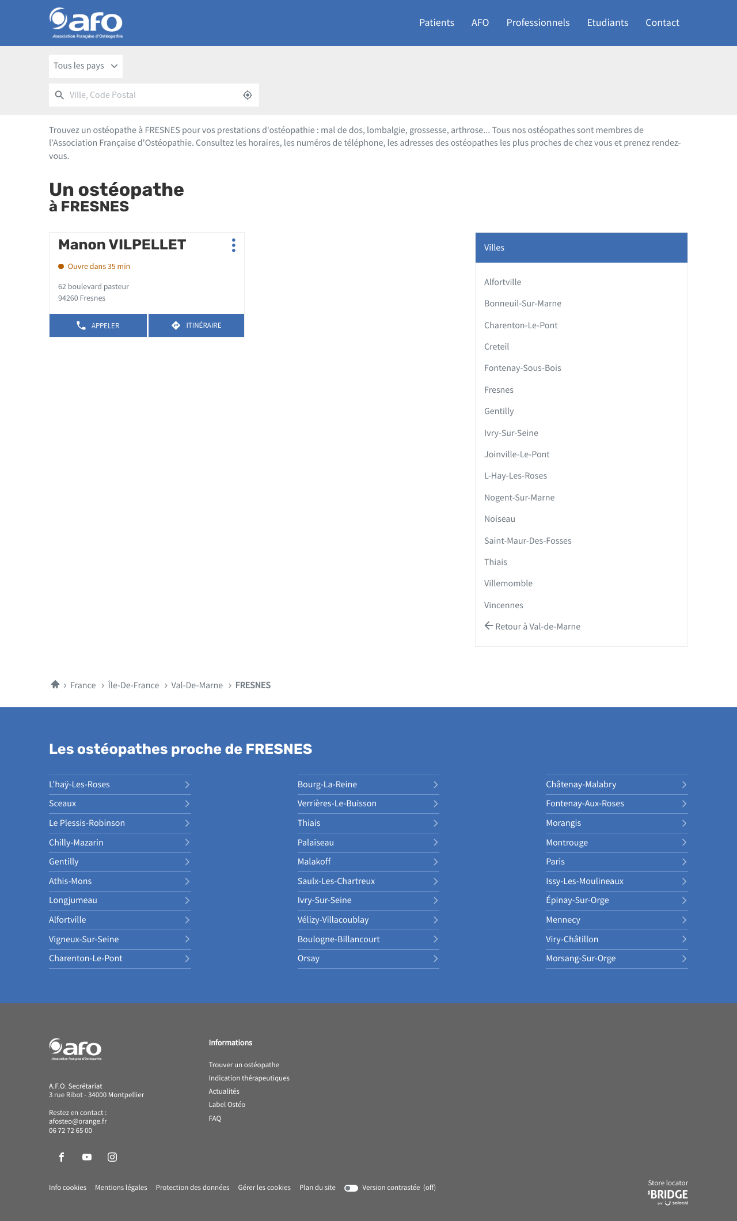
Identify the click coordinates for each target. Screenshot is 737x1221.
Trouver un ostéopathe (244, 1065)
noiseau (499, 519)
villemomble (508, 583)
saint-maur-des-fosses (528, 541)
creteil (496, 346)
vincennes (503, 605)
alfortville (502, 282)
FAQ (215, 1119)
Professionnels (538, 22)
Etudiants (608, 22)
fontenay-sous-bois (522, 368)
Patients (436, 22)
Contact (662, 22)
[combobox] (86, 66)
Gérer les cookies (264, 1188)
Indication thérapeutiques (249, 1079)
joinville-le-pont (517, 454)
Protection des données (193, 1188)
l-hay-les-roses (515, 475)
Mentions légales (121, 1188)
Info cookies (67, 1188)
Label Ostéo (227, 1105)
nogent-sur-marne (519, 497)
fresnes (499, 390)
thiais (495, 562)
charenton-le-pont (521, 325)
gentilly (499, 411)
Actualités (224, 1092)
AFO (480, 22)
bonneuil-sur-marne (522, 303)
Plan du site (317, 1188)
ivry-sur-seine (511, 433)
